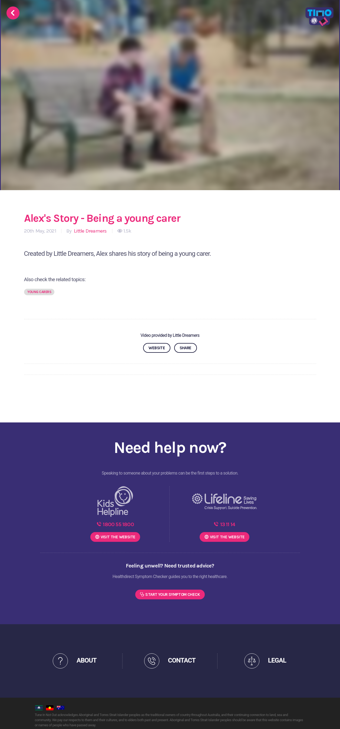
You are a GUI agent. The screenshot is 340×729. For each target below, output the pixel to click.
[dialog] (330, 718)
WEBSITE (156, 347)
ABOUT (87, 660)
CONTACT (182, 660)
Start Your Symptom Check (172, 594)
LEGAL (277, 660)
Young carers (39, 292)
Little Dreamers (90, 231)
